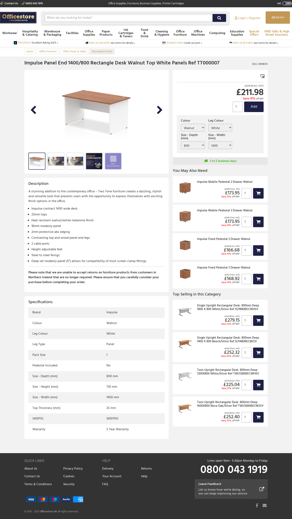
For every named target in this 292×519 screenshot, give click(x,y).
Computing (217, 33)
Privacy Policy (73, 468)
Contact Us (9, 3)
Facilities (72, 33)
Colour (185, 120)
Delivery (108, 468)
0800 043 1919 (32, 3)
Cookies (68, 476)
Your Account (111, 476)
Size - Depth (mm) (189, 137)
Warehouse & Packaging (52, 33)
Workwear (9, 33)
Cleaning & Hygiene (161, 33)
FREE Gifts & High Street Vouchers (276, 33)
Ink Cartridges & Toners (125, 33)
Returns (146, 468)
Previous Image (33, 110)
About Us (30, 468)
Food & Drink (144, 33)
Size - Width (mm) (216, 137)
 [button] (258, 193)
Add (254, 107)
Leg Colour (215, 120)
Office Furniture (180, 33)
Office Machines (198, 33)
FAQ (105, 484)
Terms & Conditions (38, 484)
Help (144, 476)
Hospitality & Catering (30, 33)
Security (69, 484)
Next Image (160, 110)
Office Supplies (89, 33)
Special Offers (254, 33)
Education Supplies (237, 33)
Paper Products (106, 33)
